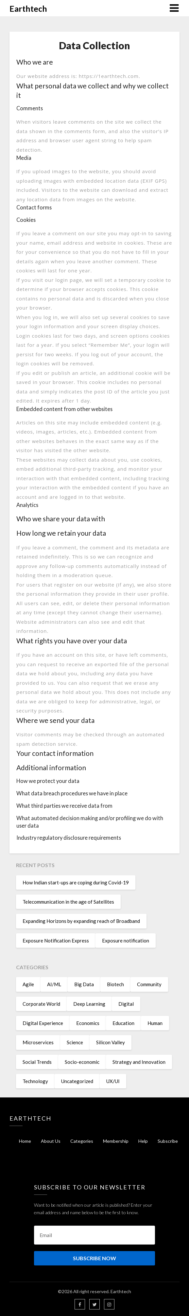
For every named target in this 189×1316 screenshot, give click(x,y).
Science (75, 1042)
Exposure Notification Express (56, 940)
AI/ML (54, 984)
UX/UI (113, 1081)
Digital (126, 1004)
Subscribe (168, 1141)
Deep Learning (89, 1004)
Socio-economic (82, 1062)
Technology (35, 1081)
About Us (50, 1141)
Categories (81, 1141)
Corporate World (41, 1004)
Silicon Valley (110, 1042)
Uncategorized (77, 1081)
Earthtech (28, 8)
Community (149, 984)
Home (25, 1141)
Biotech (115, 984)
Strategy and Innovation (138, 1062)
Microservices (38, 1042)
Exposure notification (125, 940)
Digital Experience (43, 1023)
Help (143, 1141)
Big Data (84, 984)
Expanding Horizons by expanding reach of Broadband (81, 921)
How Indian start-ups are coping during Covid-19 (76, 882)
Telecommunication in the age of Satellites (68, 902)
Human (155, 1023)
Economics (87, 1023)
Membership (116, 1141)
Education (123, 1023)
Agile (28, 984)
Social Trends (37, 1062)
